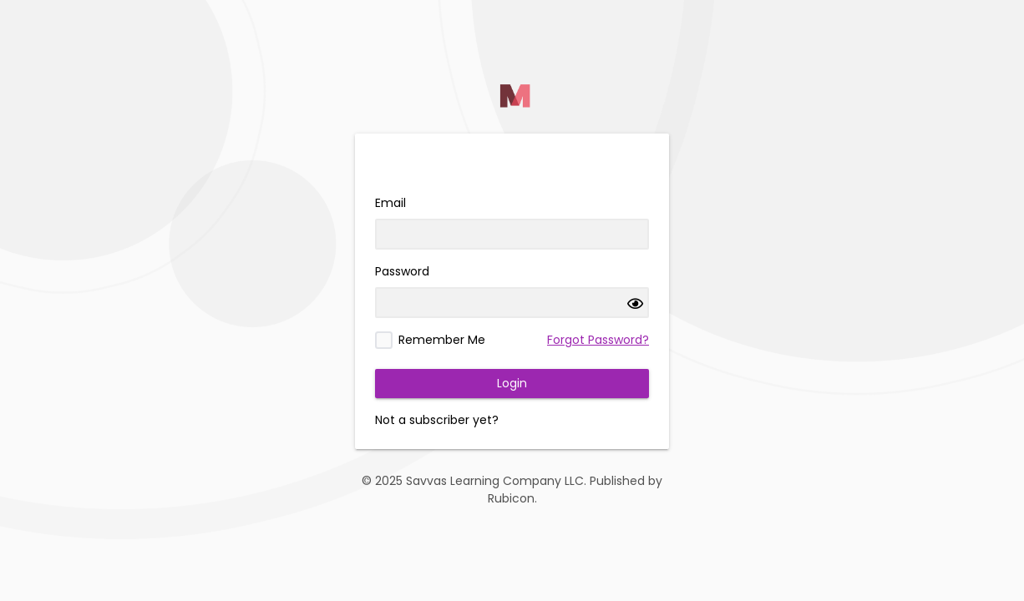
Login (512, 383)
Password (402, 271)
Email (390, 202)
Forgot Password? (598, 339)
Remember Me (441, 339)
